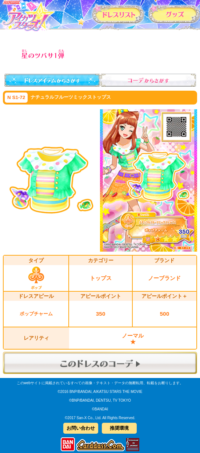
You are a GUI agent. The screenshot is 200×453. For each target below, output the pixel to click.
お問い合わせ (81, 428)
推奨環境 (119, 428)
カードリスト (118, 14)
